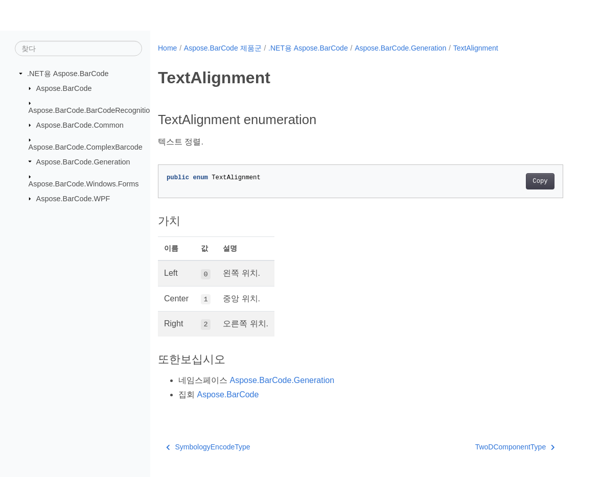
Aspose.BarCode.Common (80, 125)
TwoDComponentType (515, 447)
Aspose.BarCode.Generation (83, 161)
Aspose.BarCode (64, 88)
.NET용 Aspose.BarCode (68, 73)
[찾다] (78, 48)
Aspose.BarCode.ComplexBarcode (86, 147)
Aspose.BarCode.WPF (73, 198)
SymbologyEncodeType (208, 447)
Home (167, 48)
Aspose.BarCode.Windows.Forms (84, 184)
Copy (540, 181)
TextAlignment (475, 48)
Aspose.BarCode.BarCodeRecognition (91, 110)
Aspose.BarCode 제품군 (223, 48)
